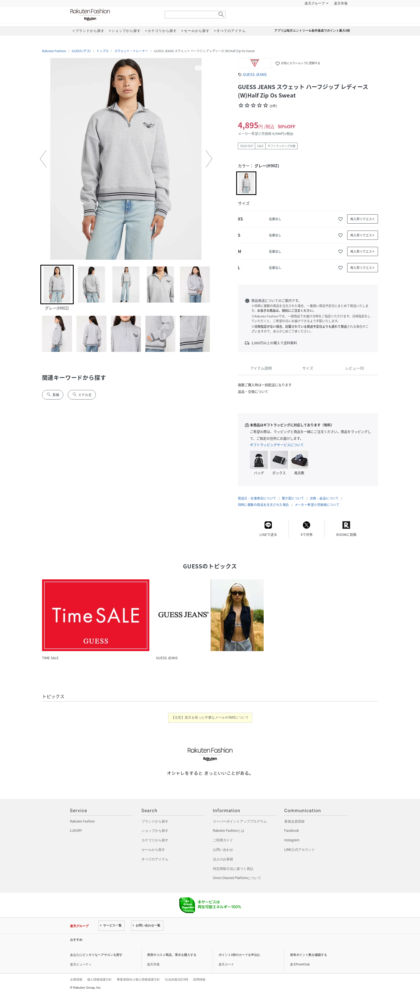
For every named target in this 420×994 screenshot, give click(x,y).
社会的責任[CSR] (176, 979)
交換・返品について (324, 498)
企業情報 (76, 979)
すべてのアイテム (154, 859)
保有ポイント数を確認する (308, 955)
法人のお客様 (223, 859)
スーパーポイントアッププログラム (240, 821)
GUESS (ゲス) (81, 51)
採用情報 (199, 979)
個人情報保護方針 (99, 979)
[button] (43, 159)
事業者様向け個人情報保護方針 (138, 979)
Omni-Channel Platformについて (237, 878)
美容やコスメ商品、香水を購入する (171, 955)
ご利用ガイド (223, 840)
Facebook (291, 831)
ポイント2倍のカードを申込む (239, 955)
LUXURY (76, 831)
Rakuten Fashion (113, 14)
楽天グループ (315, 3)
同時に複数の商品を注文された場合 (263, 504)
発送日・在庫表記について (257, 498)
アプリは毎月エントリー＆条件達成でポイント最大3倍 (312, 30)
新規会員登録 (294, 821)
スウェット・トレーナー (131, 51)
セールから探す (153, 850)
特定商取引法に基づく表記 (233, 869)
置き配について (293, 498)
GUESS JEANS (255, 74)
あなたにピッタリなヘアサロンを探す (96, 955)
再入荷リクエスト (362, 219)
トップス (102, 51)
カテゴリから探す (154, 840)
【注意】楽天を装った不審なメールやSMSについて (210, 717)
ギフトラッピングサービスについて (277, 444)
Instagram (292, 840)
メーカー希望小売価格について (317, 504)
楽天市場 (340, 3)
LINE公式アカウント (299, 850)
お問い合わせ (223, 850)
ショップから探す (154, 831)
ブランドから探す (154, 821)
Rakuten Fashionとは (229, 831)
